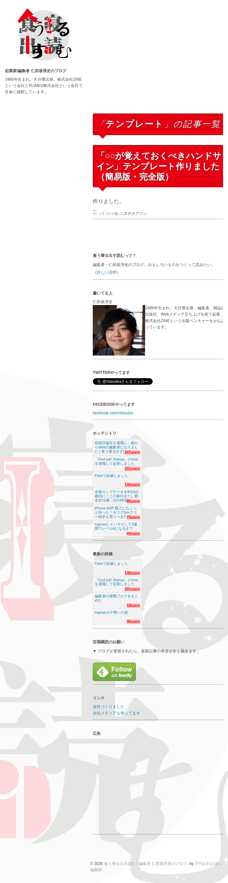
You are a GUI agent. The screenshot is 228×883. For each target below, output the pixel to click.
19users (133, 605)
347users (132, 452)
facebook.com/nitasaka (113, 413)
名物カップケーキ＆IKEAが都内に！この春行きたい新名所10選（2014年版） (117, 494)
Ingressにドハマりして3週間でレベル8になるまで (116, 526)
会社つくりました (108, 706)
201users (132, 468)
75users (133, 517)
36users (133, 621)
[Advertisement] (159, 63)
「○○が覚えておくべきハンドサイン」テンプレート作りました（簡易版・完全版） (158, 166)
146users (132, 484)
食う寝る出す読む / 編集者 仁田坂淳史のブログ (145, 863)
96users (133, 501)
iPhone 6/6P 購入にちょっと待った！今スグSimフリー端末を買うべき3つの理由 (117, 510)
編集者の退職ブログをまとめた (116, 598)
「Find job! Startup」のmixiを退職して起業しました (116, 461)
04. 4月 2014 (103, 213)
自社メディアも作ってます (116, 713)
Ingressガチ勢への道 (111, 612)
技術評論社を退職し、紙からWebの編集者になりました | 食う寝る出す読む (116, 445)
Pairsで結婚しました (111, 476)
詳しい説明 (106, 272)
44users (133, 533)
